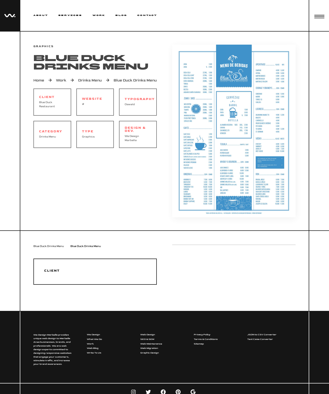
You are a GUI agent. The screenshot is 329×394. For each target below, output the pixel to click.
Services (70, 15)
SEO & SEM (147, 339)
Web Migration (149, 348)
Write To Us (94, 352)
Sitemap (199, 343)
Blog (121, 15)
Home (38, 81)
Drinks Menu (90, 81)
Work (99, 15)
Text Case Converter (260, 339)
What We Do (94, 339)
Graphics (88, 136)
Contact (147, 15)
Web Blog (92, 348)
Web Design (147, 334)
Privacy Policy (202, 334)
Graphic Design (149, 352)
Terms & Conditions (206, 339)
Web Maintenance (151, 343)
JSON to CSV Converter (262, 334)
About (40, 15)
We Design (93, 334)
